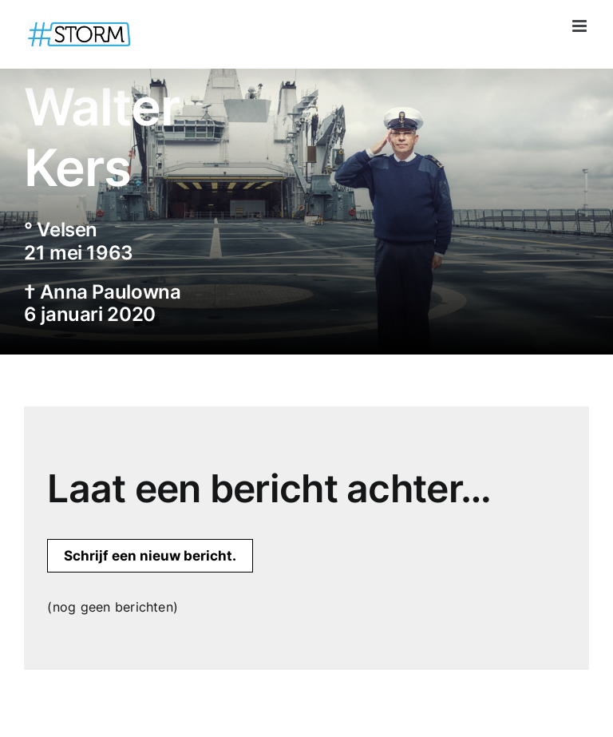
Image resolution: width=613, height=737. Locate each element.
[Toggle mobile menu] (580, 26)
